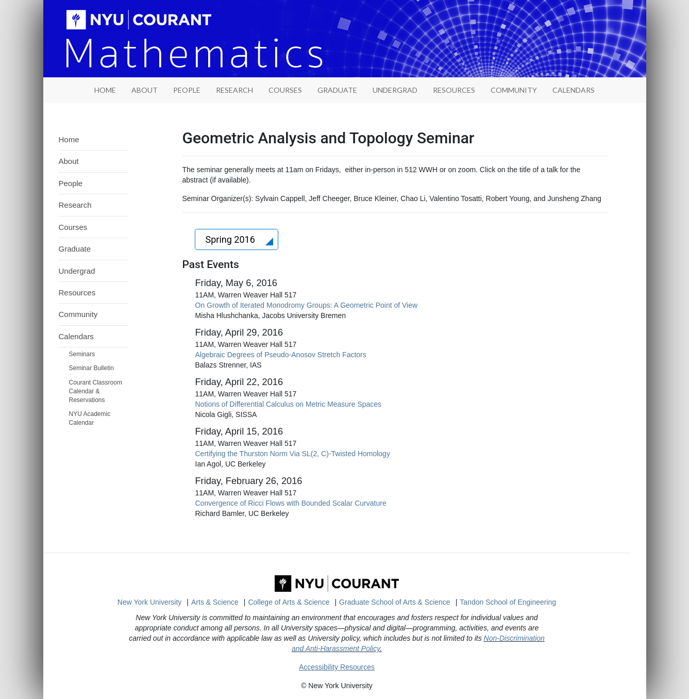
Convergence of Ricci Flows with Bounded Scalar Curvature (290, 503)
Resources (454, 90)
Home (69, 139)
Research (234, 90)
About (144, 90)
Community (514, 90)
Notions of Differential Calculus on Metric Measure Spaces (288, 404)
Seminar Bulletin (91, 368)
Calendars (573, 90)
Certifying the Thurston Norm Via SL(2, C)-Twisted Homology (292, 454)
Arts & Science (215, 602)
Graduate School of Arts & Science (394, 602)
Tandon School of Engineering (508, 602)
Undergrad (395, 90)
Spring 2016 (232, 239)
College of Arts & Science (288, 602)
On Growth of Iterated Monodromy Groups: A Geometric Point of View (306, 305)
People (186, 90)
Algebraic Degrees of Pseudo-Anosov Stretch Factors (280, 355)
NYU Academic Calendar (90, 418)
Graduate (337, 90)
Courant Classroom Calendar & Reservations (95, 391)
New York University (149, 602)
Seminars (82, 354)
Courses (285, 90)
